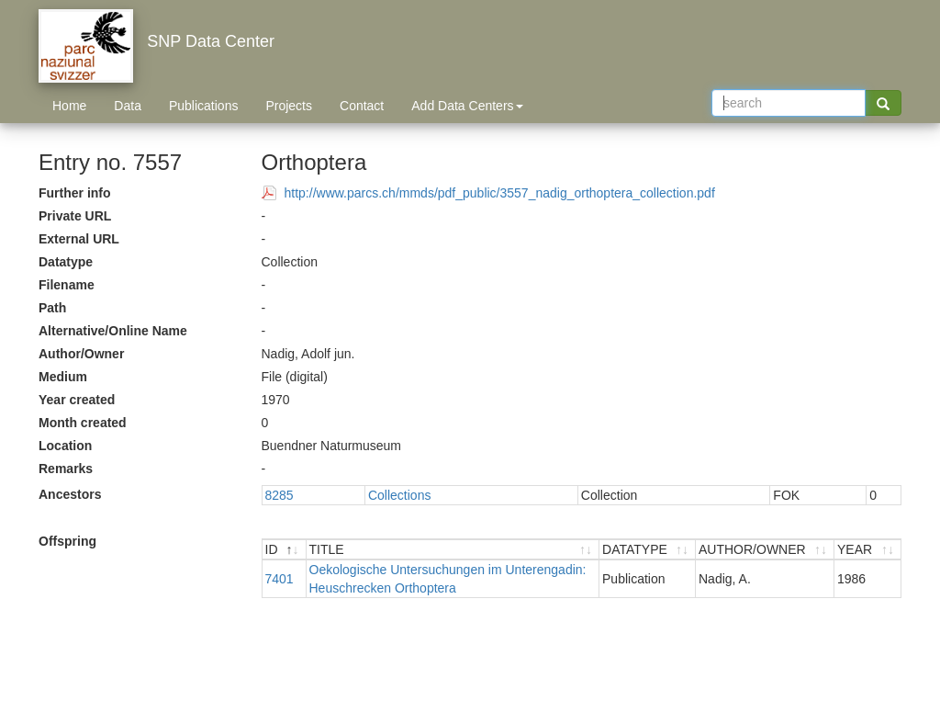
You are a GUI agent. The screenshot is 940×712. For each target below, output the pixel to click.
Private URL (75, 216)
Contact (362, 105)
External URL (79, 239)
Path (52, 307)
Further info (75, 193)
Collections (399, 495)
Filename (67, 284)
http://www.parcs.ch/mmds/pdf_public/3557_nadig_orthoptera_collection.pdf (500, 193)
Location (65, 445)
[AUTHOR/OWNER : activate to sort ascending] (765, 549)
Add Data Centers (466, 105)
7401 (279, 578)
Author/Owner (81, 353)
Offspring (67, 541)
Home (69, 105)
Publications (204, 105)
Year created (77, 399)
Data (127, 105)
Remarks (66, 468)
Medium (63, 376)
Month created (83, 422)
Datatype (66, 261)
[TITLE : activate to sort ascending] (453, 549)
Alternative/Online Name (113, 330)
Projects (288, 105)
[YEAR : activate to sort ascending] (867, 549)
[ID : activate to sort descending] (285, 549)
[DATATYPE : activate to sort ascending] (647, 549)
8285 (279, 495)
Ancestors (70, 494)
